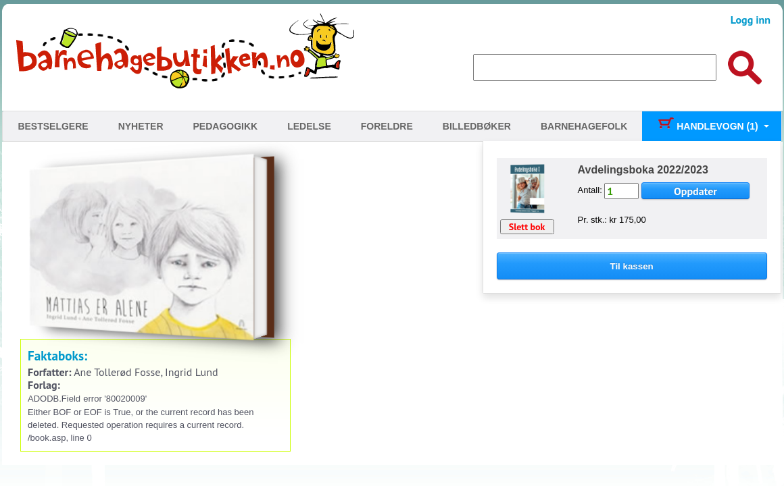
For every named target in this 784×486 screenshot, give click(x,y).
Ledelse (309, 126)
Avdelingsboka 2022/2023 (643, 170)
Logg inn (750, 19)
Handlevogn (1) (707, 126)
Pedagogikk (225, 126)
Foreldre (387, 126)
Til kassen (632, 266)
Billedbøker (477, 126)
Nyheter (141, 126)
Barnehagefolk (584, 126)
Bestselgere (53, 126)
